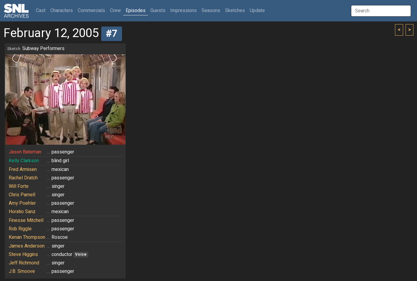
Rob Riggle (20, 228)
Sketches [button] (235, 10)
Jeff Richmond (24, 263)
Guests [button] (157, 10)
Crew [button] (115, 10)
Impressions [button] (183, 10)
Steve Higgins (23, 254)
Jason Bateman (25, 152)
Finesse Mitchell (26, 220)
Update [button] (257, 10)
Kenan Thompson (27, 237)
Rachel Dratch (23, 178)
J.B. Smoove (22, 271)
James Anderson (27, 246)
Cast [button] (42, 10)
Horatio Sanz (22, 211)
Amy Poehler (22, 203)
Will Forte (19, 186)
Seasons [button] (211, 10)
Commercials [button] (91, 10)
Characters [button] (61, 10)
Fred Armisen (23, 169)
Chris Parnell (22, 194)
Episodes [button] (136, 10)
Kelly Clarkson (24, 160)
